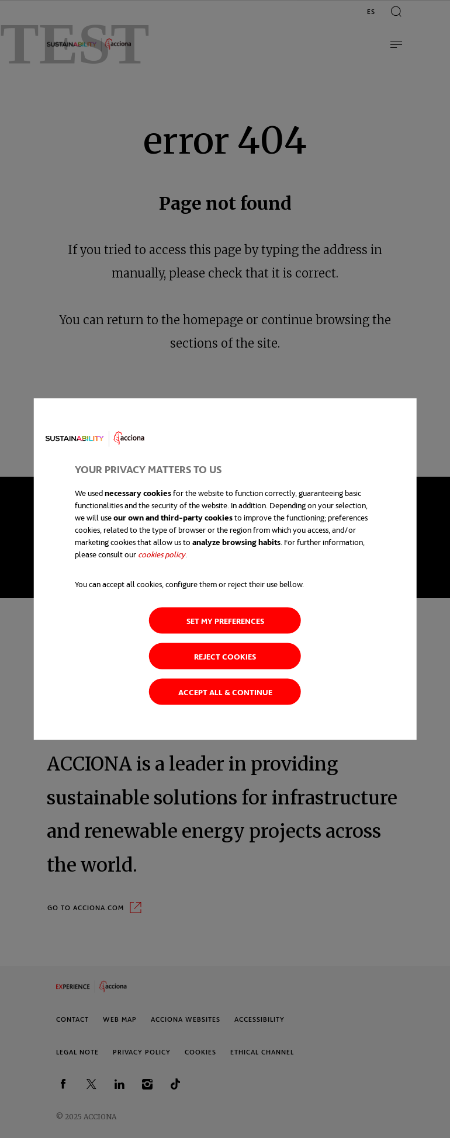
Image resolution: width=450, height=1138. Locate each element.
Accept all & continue (225, 691)
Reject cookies (225, 656)
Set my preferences (225, 620)
